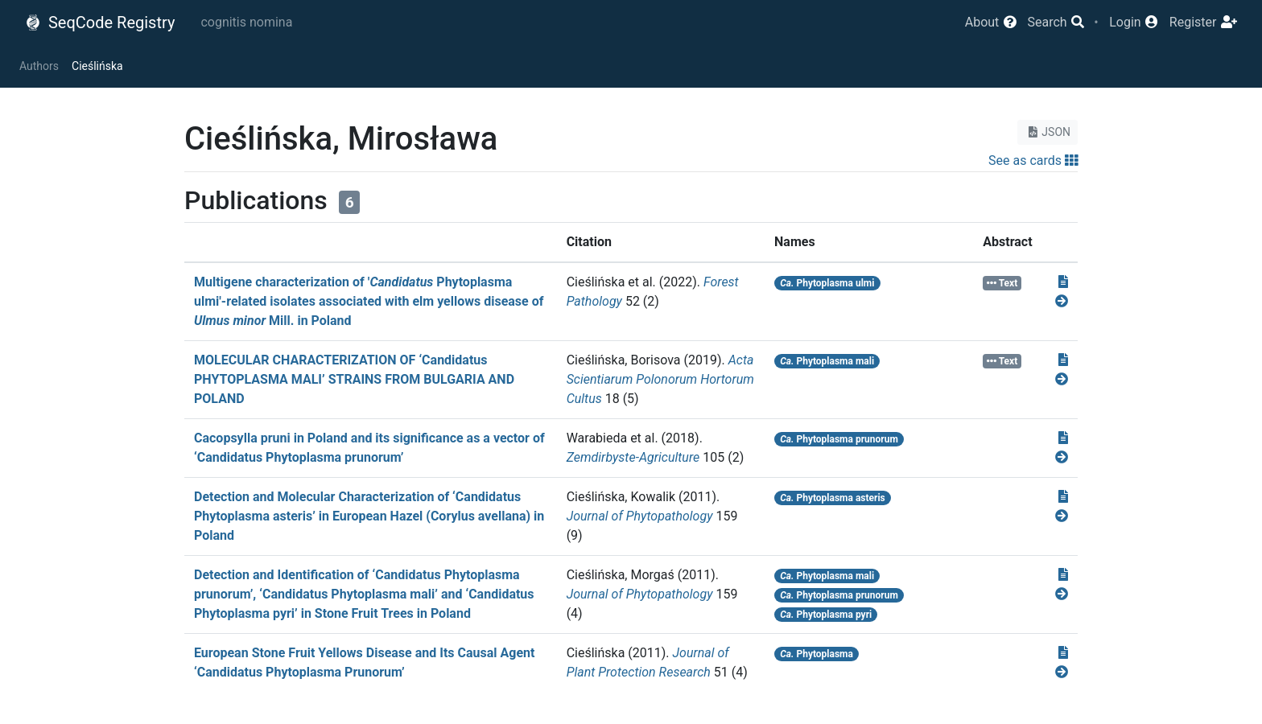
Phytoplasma (816, 654)
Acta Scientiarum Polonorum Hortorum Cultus (660, 379)
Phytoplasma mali (827, 361)
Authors (39, 66)
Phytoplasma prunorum (839, 439)
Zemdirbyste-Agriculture (633, 457)
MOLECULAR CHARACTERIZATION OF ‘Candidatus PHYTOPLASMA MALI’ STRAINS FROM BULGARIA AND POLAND (354, 379)
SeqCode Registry (100, 22)
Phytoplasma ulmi (827, 283)
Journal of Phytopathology (640, 516)
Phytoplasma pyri (826, 614)
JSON (1047, 131)
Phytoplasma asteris (832, 498)
